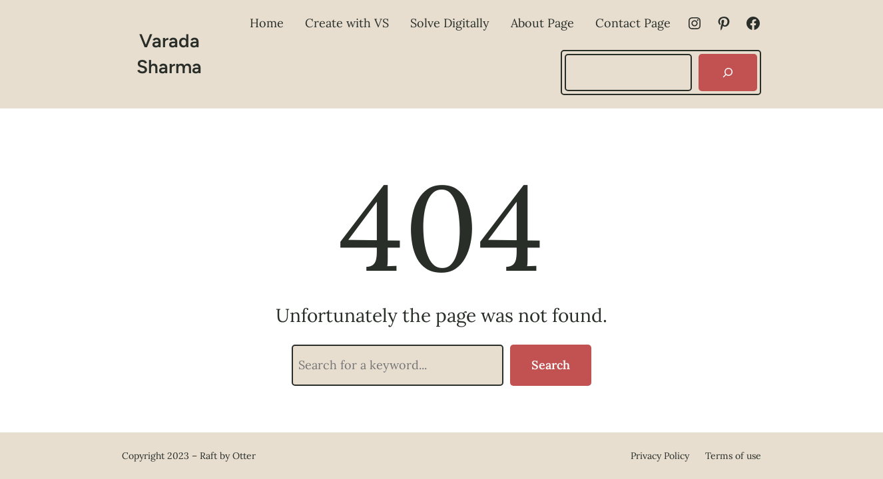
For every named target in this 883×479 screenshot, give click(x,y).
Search (550, 365)
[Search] (728, 72)
